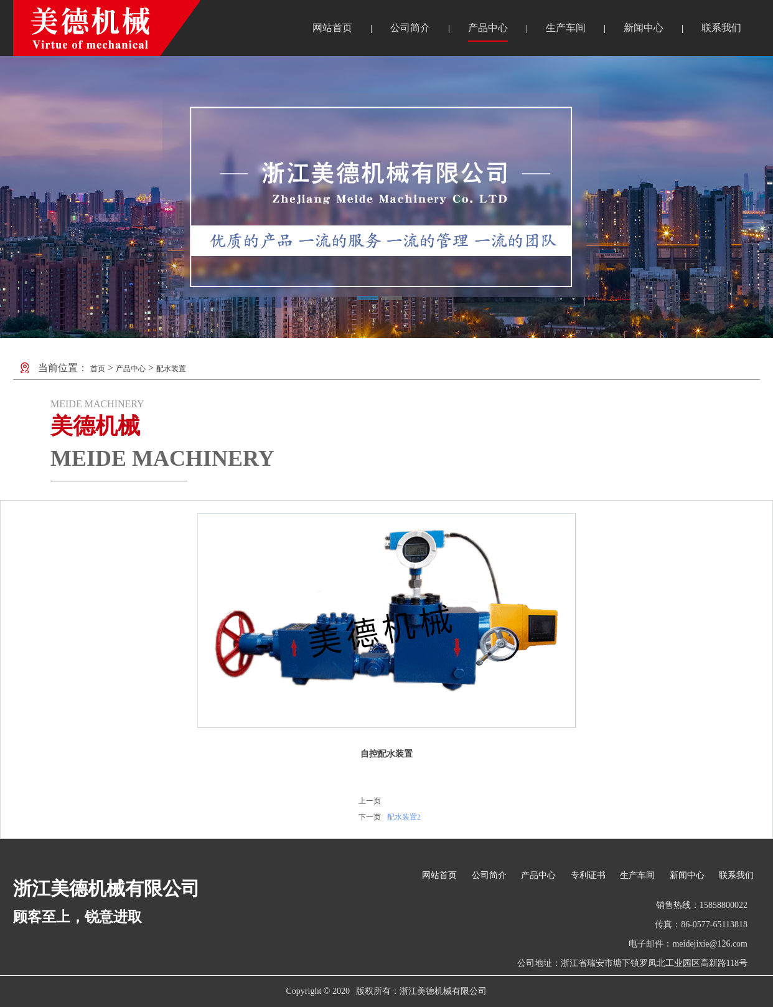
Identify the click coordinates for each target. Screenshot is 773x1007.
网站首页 (332, 27)
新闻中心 (643, 27)
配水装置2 (404, 817)
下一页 (369, 817)
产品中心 (488, 27)
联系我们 (721, 27)
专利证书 (588, 875)
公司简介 (410, 27)
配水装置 (171, 368)
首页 (97, 368)
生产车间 (566, 27)
